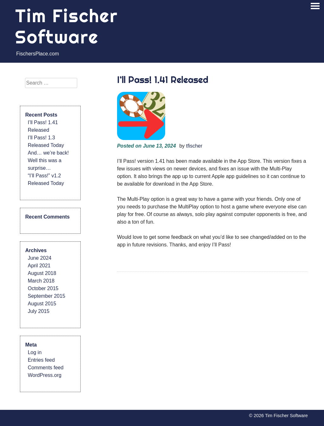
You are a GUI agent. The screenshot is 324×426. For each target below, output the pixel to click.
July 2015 (39, 311)
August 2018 (42, 273)
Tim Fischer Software (66, 26)
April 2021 (39, 265)
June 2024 (40, 258)
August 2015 (42, 303)
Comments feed (46, 367)
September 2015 (46, 296)
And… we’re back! (48, 153)
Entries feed (41, 360)
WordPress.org (44, 375)
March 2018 (41, 280)
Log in (35, 352)
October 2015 (43, 288)
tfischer (194, 146)
